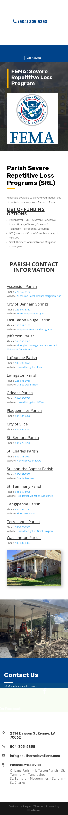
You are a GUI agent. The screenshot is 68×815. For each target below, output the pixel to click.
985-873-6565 (22, 527)
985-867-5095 (22, 491)
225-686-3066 (22, 380)
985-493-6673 (22, 363)
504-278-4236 (22, 442)
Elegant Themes (33, 806)
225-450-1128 (22, 291)
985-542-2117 (22, 509)
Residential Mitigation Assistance (35, 495)
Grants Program (26, 478)
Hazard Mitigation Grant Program (35, 531)
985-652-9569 (22, 474)
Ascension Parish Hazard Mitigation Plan (39, 296)
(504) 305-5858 (32, 21)
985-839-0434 (22, 543)
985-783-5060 (22, 456)
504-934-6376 (22, 415)
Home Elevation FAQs (29, 460)
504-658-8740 (22, 398)
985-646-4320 (22, 429)
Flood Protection (26, 513)
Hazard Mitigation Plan (29, 367)
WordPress (34, 810)
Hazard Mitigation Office (30, 402)
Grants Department (27, 384)
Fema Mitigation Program (31, 313)
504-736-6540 (22, 341)
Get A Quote (34, 57)
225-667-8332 (22, 309)
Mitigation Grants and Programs (34, 329)
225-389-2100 (22, 325)
